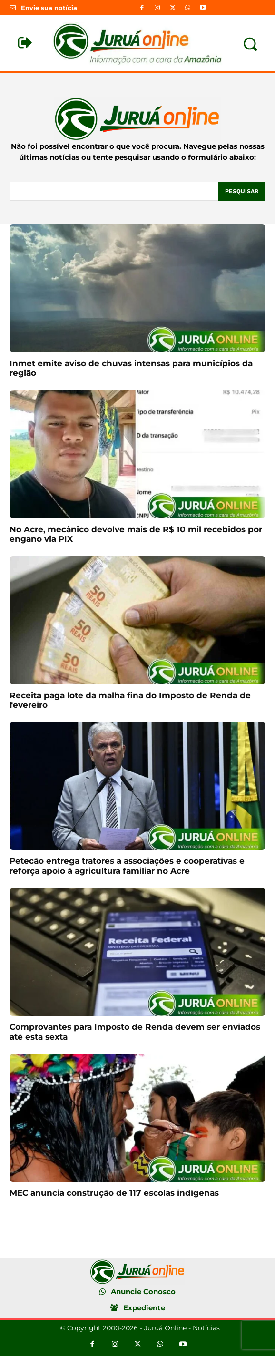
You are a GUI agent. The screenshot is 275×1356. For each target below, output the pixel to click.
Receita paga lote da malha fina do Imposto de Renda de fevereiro (130, 700)
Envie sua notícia (49, 7)
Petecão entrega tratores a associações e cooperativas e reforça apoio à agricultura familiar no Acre (127, 865)
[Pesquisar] (241, 191)
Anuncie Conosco (143, 1291)
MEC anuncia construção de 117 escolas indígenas (114, 1193)
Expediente (144, 1307)
